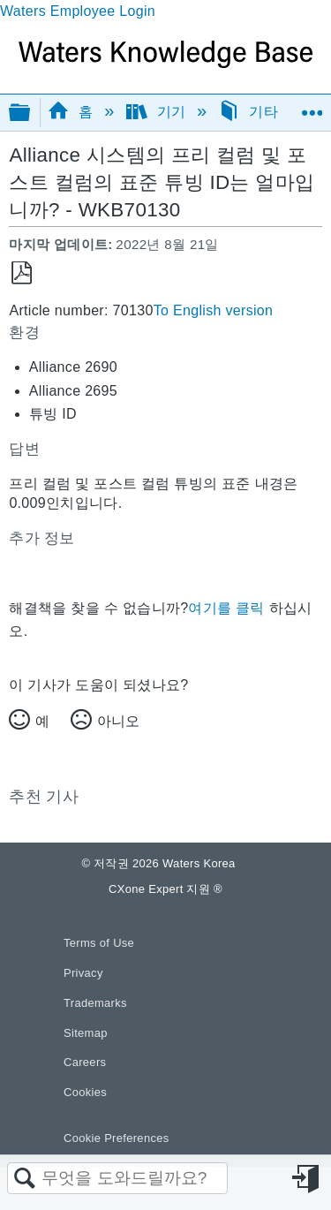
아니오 (118, 721)
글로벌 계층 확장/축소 (31, 113)
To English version (214, 310)
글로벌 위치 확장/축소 (311, 107)
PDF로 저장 (22, 273)
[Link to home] (165, 63)
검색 (24, 1179)
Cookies (85, 1092)
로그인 (307, 1179)
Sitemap (86, 1033)
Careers (85, 1062)
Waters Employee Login (77, 11)
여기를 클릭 (226, 608)
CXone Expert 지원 (165, 889)
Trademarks (95, 1003)
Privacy (83, 972)
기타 (250, 111)
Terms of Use (99, 942)
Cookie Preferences (116, 1138)
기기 (158, 111)
